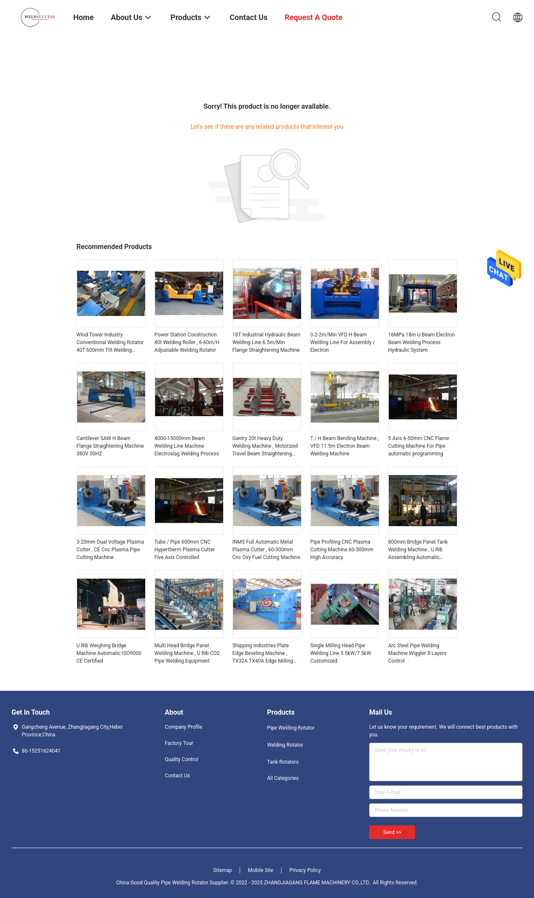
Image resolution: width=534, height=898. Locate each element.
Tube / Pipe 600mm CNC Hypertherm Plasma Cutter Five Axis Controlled (185, 549)
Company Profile (183, 727)
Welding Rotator (285, 745)
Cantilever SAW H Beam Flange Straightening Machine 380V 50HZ (110, 446)
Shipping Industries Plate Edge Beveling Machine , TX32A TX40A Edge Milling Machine (263, 654)
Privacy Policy (305, 870)
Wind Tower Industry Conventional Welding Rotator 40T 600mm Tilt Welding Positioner (110, 343)
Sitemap (222, 870)
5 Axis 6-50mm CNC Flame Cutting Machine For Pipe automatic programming (418, 446)
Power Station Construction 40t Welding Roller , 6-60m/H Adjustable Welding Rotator (187, 342)
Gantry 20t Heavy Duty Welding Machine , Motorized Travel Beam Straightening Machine (265, 446)
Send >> (392, 832)
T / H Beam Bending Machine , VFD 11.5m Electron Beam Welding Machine (344, 446)
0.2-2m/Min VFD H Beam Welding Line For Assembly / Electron (342, 342)
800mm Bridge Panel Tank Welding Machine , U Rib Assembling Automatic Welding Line (418, 550)
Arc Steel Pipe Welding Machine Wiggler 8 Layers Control (417, 653)
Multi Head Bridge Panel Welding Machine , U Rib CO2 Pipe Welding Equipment (187, 653)
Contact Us (177, 776)
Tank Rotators (283, 762)
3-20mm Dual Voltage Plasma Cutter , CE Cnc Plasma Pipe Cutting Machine (110, 549)
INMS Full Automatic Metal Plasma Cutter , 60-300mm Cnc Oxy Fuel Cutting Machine (266, 549)
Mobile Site (260, 870)
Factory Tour (179, 743)
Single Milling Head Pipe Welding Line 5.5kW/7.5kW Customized (340, 653)
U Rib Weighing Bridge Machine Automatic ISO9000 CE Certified (109, 653)
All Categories (283, 778)
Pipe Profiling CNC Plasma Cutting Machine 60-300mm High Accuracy (341, 549)
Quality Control (181, 759)
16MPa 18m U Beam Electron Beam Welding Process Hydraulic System (421, 342)
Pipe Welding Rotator (291, 728)
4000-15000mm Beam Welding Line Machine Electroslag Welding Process (187, 446)
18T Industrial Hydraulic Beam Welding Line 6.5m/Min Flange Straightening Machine (267, 342)
